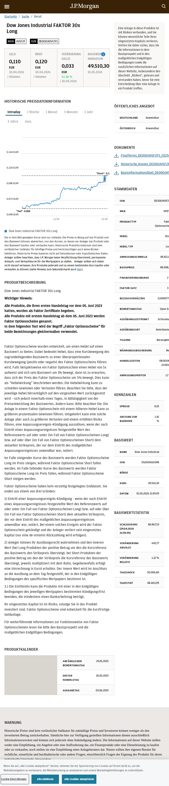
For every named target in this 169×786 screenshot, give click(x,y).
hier (79, 269)
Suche (25, 16)
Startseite (10, 16)
